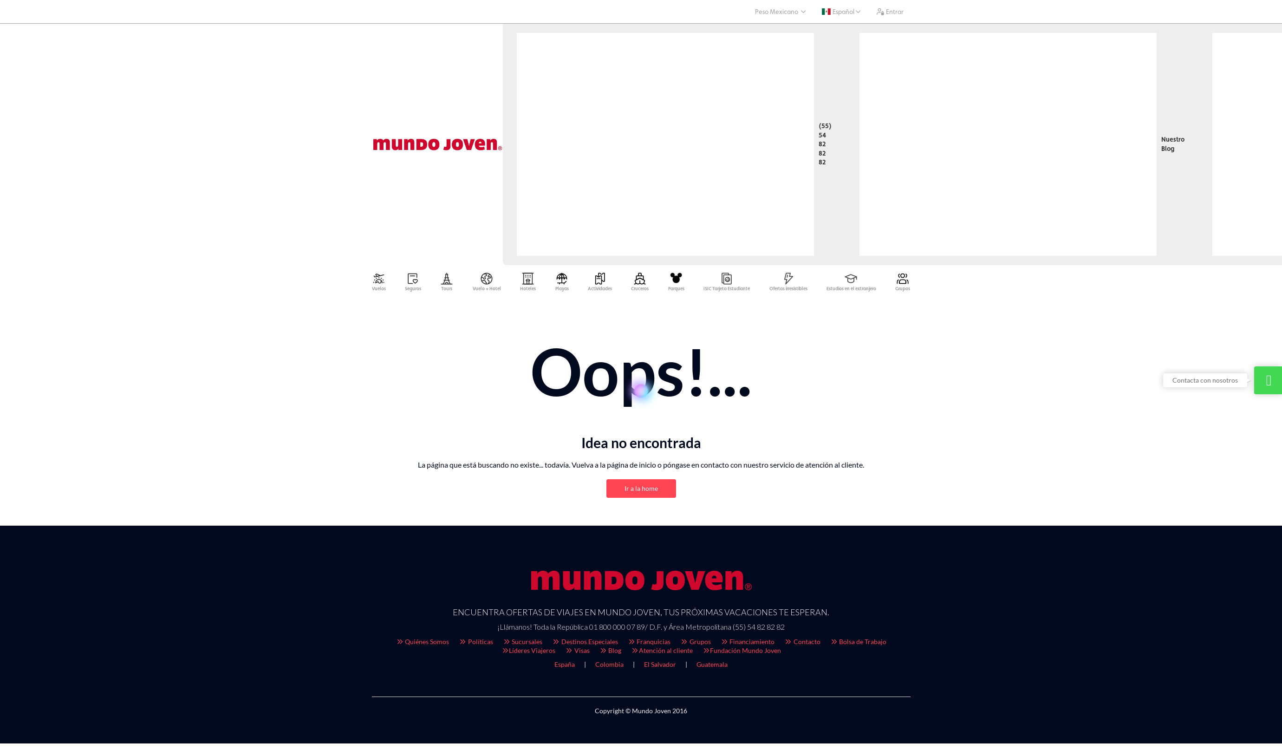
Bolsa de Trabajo (858, 644)
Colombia (609, 667)
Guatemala (712, 667)
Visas (577, 653)
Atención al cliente (662, 653)
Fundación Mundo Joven (741, 653)
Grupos (695, 644)
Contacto (802, 644)
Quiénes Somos (422, 644)
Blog (610, 653)
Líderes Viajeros (528, 653)
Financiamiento (747, 644)
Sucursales (522, 644)
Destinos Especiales (585, 644)
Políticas (475, 644)
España (564, 667)
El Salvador (660, 667)
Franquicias (649, 644)
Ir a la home (641, 491)
